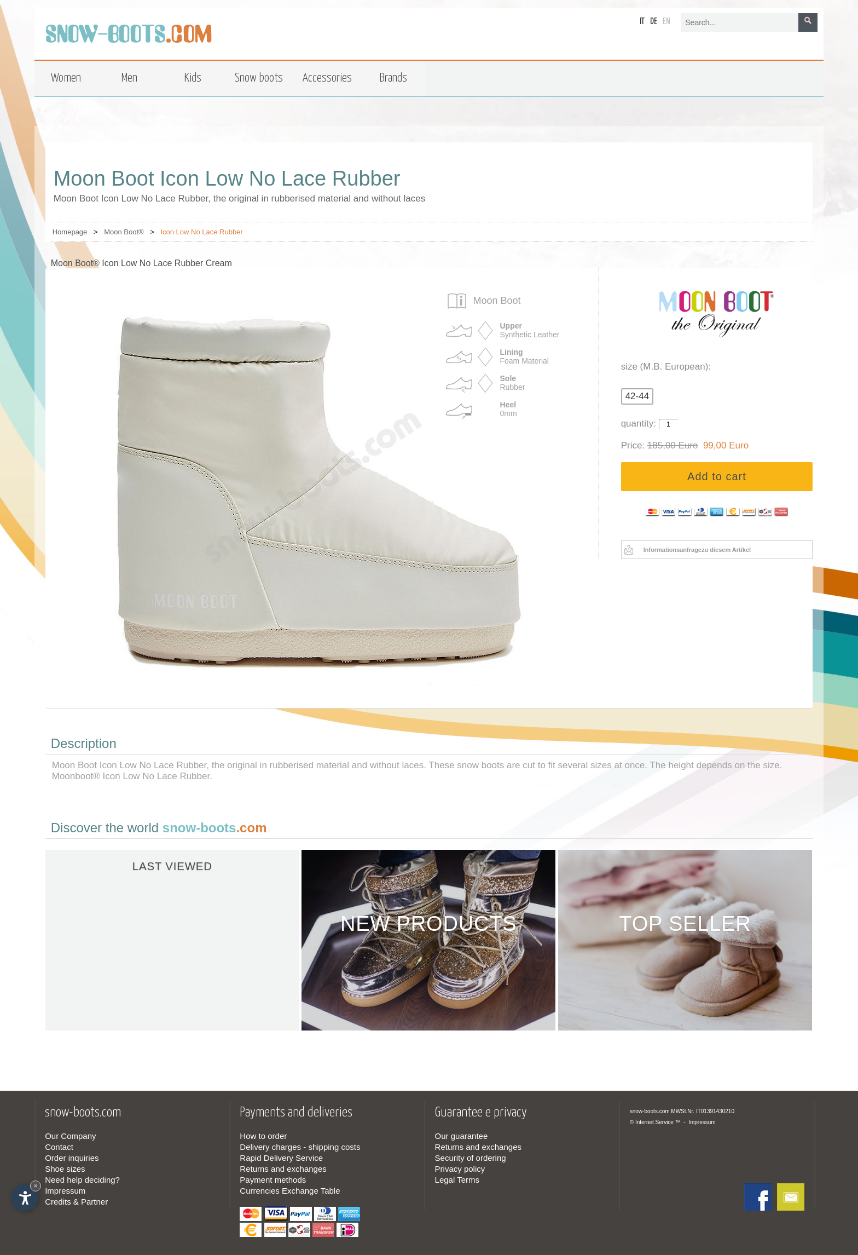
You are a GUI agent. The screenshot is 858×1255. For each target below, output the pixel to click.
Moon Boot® (123, 232)
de (653, 22)
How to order (263, 1136)
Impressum (65, 1190)
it (642, 22)
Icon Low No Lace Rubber (201, 232)
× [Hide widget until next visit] (35, 1186)
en (666, 22)
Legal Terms (457, 1179)
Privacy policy (460, 1168)
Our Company (70, 1136)
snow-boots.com (650, 1111)
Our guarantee (461, 1136)
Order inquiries (71, 1157)
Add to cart (716, 476)
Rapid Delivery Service (281, 1157)
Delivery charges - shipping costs (300, 1147)
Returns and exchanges (283, 1168)
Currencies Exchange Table (290, 1190)
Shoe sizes (65, 1168)
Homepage (70, 232)
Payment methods (273, 1179)
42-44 (637, 396)
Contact (59, 1147)
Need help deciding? (82, 1179)
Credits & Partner (76, 1201)
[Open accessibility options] (24, 1197)
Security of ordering (470, 1157)
